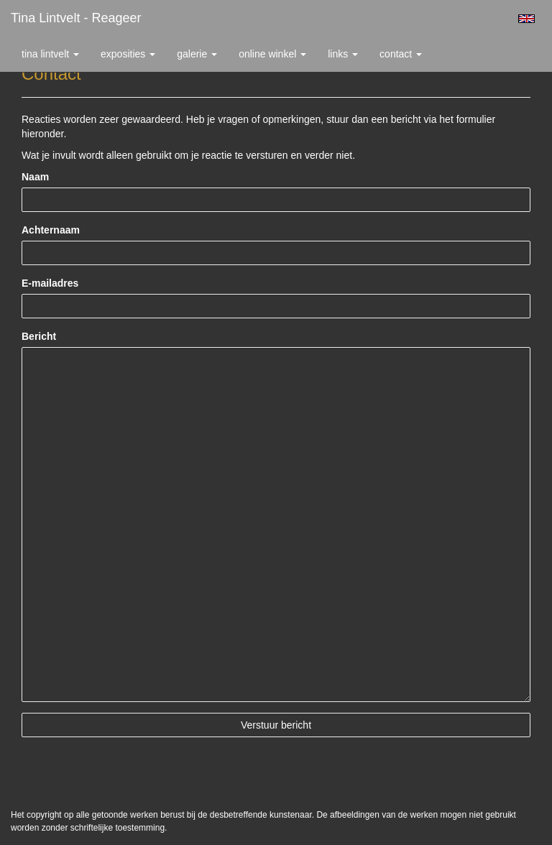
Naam (35, 177)
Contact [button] (401, 54)
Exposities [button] (128, 54)
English (526, 18)
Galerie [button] (197, 54)
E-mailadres (50, 283)
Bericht (39, 336)
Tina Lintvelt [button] (50, 54)
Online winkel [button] (272, 54)
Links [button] (343, 54)
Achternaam (51, 230)
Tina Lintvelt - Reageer (76, 18)
